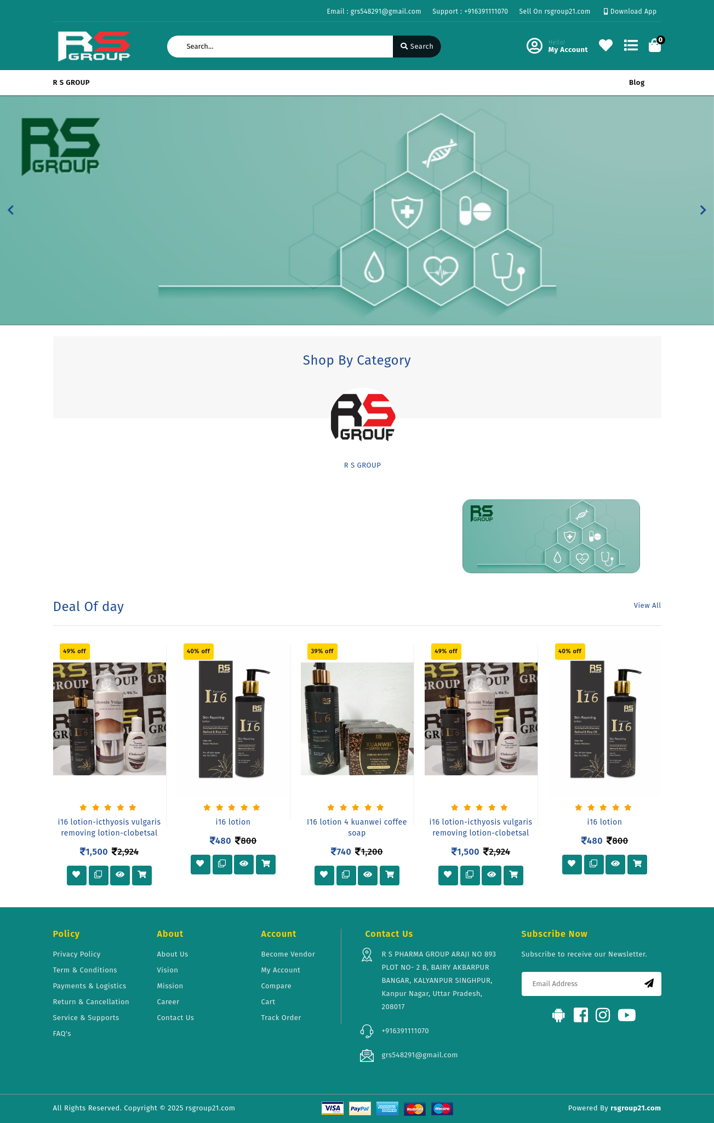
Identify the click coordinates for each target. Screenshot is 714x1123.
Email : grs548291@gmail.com (374, 11)
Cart (268, 1002)
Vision (168, 970)
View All (647, 605)
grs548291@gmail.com (420, 1055)
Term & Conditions (85, 970)
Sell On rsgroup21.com (555, 11)
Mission (170, 986)
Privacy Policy (77, 954)
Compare (276, 986)
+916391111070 (406, 1031)
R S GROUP (71, 82)
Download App (630, 11)
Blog (636, 82)
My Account (281, 970)
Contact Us (176, 1017)
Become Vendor (288, 954)
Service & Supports (86, 1017)
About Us (173, 954)
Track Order (281, 1017)
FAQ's (62, 1033)
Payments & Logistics (90, 986)
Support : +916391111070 (470, 11)
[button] (10, 210)
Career (168, 1002)
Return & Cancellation (91, 1002)
